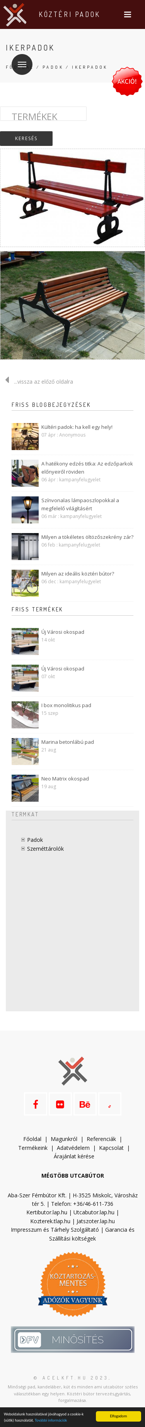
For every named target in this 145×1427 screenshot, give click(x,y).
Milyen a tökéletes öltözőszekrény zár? (87, 536)
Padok (53, 67)
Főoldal (32, 1139)
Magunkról (64, 1139)
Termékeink (33, 1147)
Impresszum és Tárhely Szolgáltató (55, 1229)
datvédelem (76, 1147)
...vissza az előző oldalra (36, 381)
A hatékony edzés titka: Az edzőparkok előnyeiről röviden (87, 467)
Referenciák (101, 1139)
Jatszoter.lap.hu (96, 1221)
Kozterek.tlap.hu (50, 1221)
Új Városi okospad (62, 631)
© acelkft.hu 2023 (71, 1378)
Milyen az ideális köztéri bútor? (77, 573)
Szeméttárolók (45, 848)
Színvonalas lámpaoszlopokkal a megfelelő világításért (80, 504)
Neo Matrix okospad (65, 778)
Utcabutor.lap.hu (93, 1212)
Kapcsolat (111, 1147)
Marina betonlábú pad (67, 741)
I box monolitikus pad (66, 705)
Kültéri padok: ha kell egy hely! (77, 426)
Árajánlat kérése (74, 1156)
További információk (51, 1420)
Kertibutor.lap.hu (46, 1212)
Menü (19, 59)
